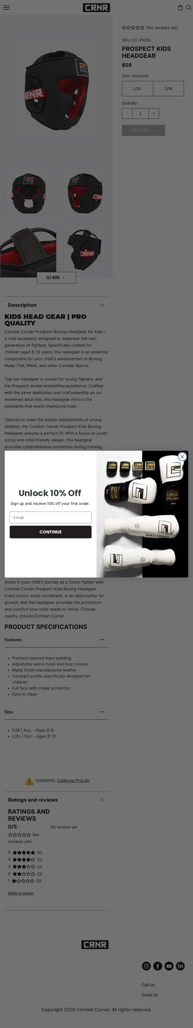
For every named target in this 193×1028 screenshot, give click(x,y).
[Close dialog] (182, 456)
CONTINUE (50, 532)
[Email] (50, 517)
